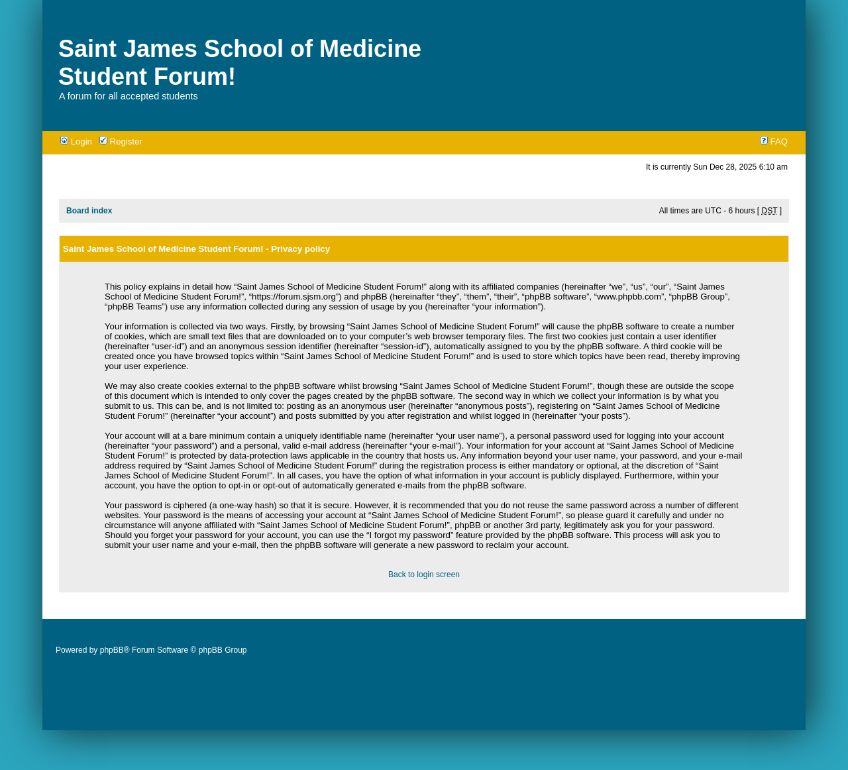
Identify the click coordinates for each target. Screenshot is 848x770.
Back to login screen (424, 574)
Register (120, 141)
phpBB (112, 650)
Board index (89, 210)
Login (76, 141)
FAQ (774, 141)
